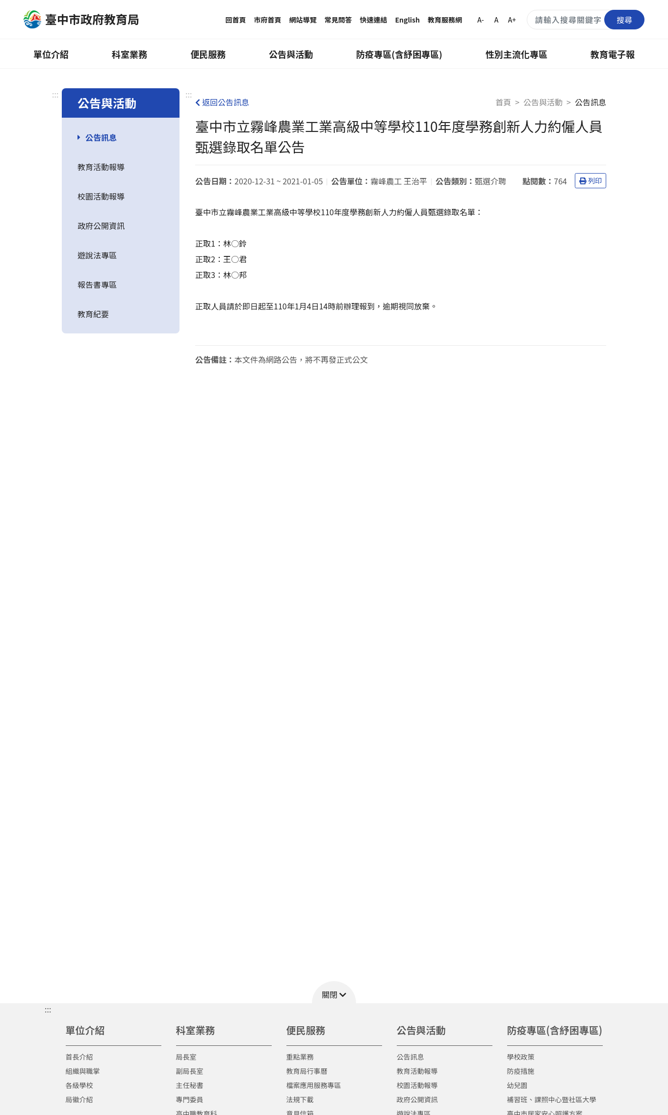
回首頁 (236, 20)
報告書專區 (97, 284)
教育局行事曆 (307, 1071)
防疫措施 (521, 1071)
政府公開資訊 (101, 225)
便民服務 (208, 54)
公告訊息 (101, 137)
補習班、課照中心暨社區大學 (551, 1099)
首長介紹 (79, 1057)
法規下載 (300, 1099)
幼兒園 (517, 1085)
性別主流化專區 (516, 54)
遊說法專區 (97, 255)
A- (480, 20)
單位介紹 (51, 54)
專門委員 (190, 1099)
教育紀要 (93, 314)
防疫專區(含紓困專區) (399, 54)
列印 (590, 180)
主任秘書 (190, 1085)
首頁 (503, 102)
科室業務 (129, 54)
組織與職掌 (83, 1071)
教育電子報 (613, 54)
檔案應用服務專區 (313, 1085)
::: (55, 94)
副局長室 (190, 1071)
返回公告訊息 (222, 102)
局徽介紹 (79, 1099)
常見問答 (338, 20)
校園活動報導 (101, 196)
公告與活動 (291, 54)
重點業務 (300, 1057)
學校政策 (521, 1057)
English (407, 20)
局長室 (186, 1057)
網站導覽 (303, 20)
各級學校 (79, 1085)
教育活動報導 (101, 167)
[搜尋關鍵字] (585, 19)
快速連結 (373, 20)
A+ (512, 20)
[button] (334, 992)
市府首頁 (268, 20)
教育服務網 (445, 20)
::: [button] (48, 1009)
